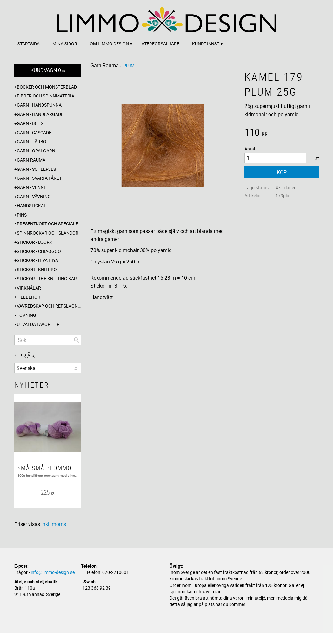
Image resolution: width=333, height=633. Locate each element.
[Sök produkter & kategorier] (47, 340)
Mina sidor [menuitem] (64, 44)
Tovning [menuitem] (26, 315)
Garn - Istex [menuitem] (30, 123)
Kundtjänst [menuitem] (205, 44)
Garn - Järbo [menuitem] (31, 141)
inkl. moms (53, 524)
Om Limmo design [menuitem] (109, 44)
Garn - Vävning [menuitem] (34, 196)
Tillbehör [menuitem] (28, 297)
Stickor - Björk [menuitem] (34, 242)
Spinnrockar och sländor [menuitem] (47, 233)
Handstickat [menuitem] (31, 206)
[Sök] (76, 340)
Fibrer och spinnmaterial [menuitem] (47, 96)
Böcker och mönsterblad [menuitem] (47, 87)
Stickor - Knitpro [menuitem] (37, 269)
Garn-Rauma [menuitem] (31, 160)
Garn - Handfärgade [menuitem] (40, 114)
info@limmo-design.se (53, 572)
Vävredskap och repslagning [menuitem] (49, 306)
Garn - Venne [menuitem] (31, 187)
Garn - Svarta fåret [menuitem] (39, 178)
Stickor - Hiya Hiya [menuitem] (37, 260)
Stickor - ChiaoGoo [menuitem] (39, 251)
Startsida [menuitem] (28, 44)
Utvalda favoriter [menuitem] (38, 324)
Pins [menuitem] (22, 215)
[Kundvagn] (47, 70)
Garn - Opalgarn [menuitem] (36, 151)
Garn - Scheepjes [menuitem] (36, 169)
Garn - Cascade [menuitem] (34, 133)
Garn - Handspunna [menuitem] (39, 105)
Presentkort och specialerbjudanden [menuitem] (49, 224)
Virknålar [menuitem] (29, 288)
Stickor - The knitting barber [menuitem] (49, 279)
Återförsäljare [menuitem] (160, 44)
